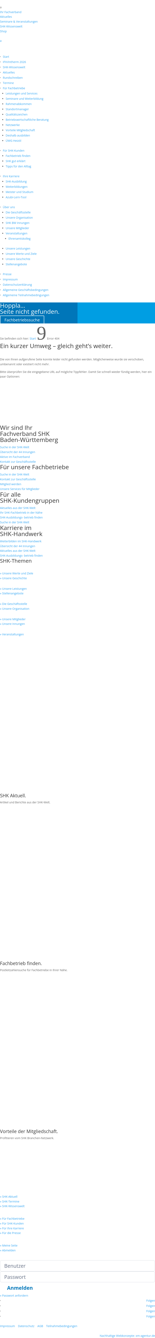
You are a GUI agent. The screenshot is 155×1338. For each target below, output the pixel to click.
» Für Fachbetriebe (12, 1098)
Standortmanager (17, 109)
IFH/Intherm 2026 (14, 62)
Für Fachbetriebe (14, 88)
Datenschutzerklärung (17, 284)
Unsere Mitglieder (17, 228)
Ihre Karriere (11, 176)
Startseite (13, 421)
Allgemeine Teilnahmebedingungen (26, 295)
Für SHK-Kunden (13, 150)
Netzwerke (13, 125)
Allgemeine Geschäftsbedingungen (25, 290)
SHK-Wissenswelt (14, 67)
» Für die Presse (10, 1112)
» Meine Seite (9, 1125)
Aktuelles (9, 72)
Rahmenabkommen (19, 104)
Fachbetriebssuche (22, 320)
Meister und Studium (19, 192)
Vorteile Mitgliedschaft (20, 130)
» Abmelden (8, 1130)
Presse (7, 274)
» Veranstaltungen (12, 634)
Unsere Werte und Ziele (21, 254)
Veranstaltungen (16, 233)
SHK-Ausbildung (16, 181)
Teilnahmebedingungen (61, 1206)
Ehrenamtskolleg (19, 238)
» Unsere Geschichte (13, 578)
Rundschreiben (13, 78)
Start (6, 57)
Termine (8, 83)
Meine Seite (7, 1311)
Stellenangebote (16, 264)
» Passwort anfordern (14, 1175)
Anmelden (20, 1167)
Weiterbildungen (16, 187)
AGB (40, 1206)
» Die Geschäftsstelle (13, 604)
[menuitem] (77, 7)
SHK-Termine (16, 408)
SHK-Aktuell (15, 382)
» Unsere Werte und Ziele (16, 573)
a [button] (1, 7)
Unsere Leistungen (18, 248)
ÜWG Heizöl (13, 141)
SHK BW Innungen (17, 223)
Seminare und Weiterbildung (24, 99)
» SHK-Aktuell (8, 1076)
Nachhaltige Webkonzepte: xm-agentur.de (127, 1215)
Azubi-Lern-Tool (16, 197)
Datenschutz (26, 1206)
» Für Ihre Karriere (12, 1108)
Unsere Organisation (19, 217)
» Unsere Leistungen (13, 589)
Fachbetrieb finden (18, 156)
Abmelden (53, 1303)
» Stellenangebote (11, 593)
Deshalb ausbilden (18, 135)
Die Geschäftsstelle (18, 212)
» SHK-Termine (10, 1081)
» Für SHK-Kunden (12, 1103)
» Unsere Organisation (14, 609)
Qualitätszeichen (16, 114)
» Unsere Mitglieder (13, 619)
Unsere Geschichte (18, 259)
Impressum (10, 279)
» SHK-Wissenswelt (12, 1086)
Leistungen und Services (22, 93)
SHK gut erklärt (15, 161)
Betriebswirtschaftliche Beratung (27, 120)
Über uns (9, 207)
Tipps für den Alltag (18, 166)
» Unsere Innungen (12, 624)
